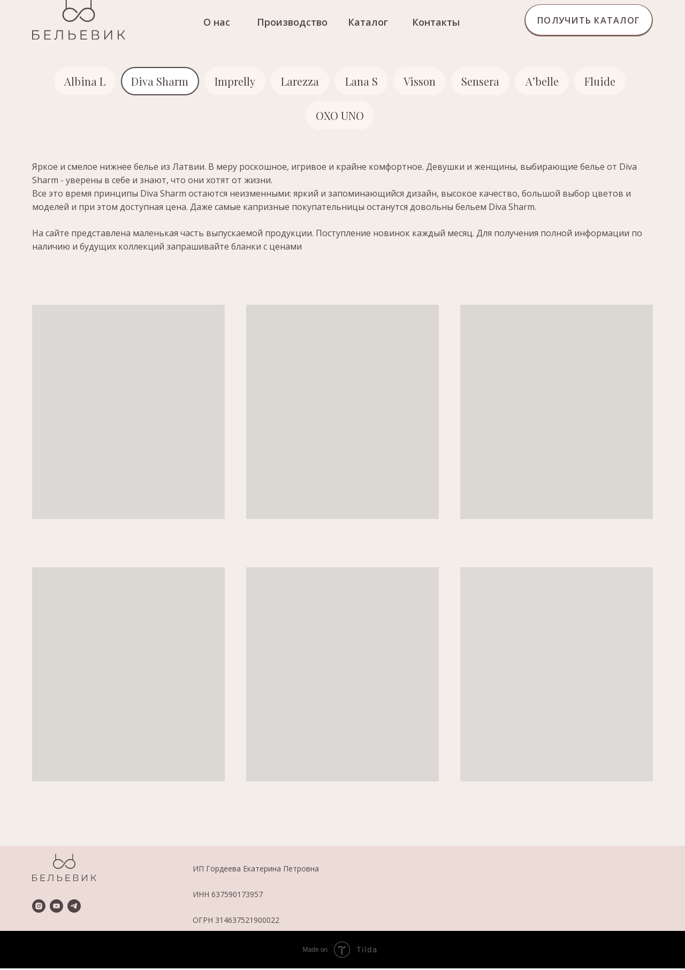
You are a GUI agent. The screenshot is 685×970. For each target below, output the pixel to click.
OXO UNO (340, 116)
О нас (216, 22)
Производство (292, 22)
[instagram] (38, 907)
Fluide (603, 81)
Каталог (368, 22)
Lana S (361, 81)
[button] (588, 20)
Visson (421, 81)
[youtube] (56, 907)
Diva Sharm (157, 81)
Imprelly (233, 81)
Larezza (299, 81)
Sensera (482, 81)
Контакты (436, 22)
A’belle (544, 81)
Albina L (81, 81)
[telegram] (74, 907)
